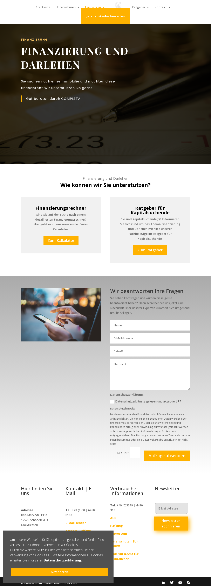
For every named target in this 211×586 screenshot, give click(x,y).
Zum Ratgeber (150, 247)
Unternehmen (66, 7)
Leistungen (93, 7)
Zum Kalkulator (61, 238)
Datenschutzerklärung (62, 560)
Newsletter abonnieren (171, 521)
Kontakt (161, 7)
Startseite (43, 7)
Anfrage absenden (167, 453)
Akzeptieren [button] (59, 572)
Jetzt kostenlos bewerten (105, 17)
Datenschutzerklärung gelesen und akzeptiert (145, 399)
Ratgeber (138, 7)
